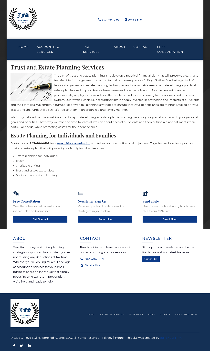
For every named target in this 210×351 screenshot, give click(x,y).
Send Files (170, 219)
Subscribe (105, 219)
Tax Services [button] (91, 49)
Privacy (107, 337)
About (120, 46)
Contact (141, 46)
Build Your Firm (171, 337)
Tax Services (136, 314)
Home (23, 46)
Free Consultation (170, 49)
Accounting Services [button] (48, 49)
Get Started (40, 219)
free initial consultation (73, 143)
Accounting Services (112, 314)
